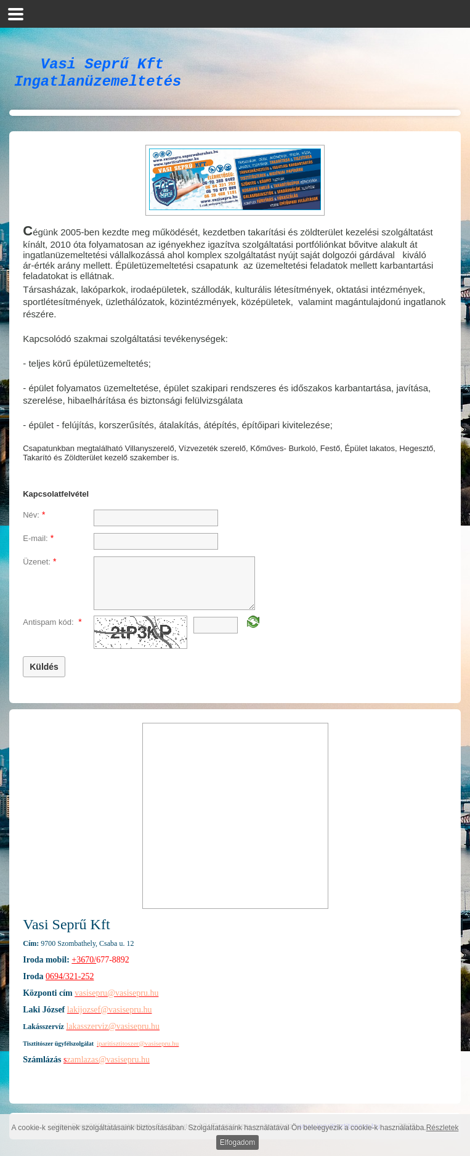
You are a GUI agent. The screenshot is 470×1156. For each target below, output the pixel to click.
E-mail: (38, 545)
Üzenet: (39, 569)
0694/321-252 (70, 983)
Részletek (442, 1127)
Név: (34, 522)
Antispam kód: (52, 629)
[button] (15, 14)
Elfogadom (237, 1142)
